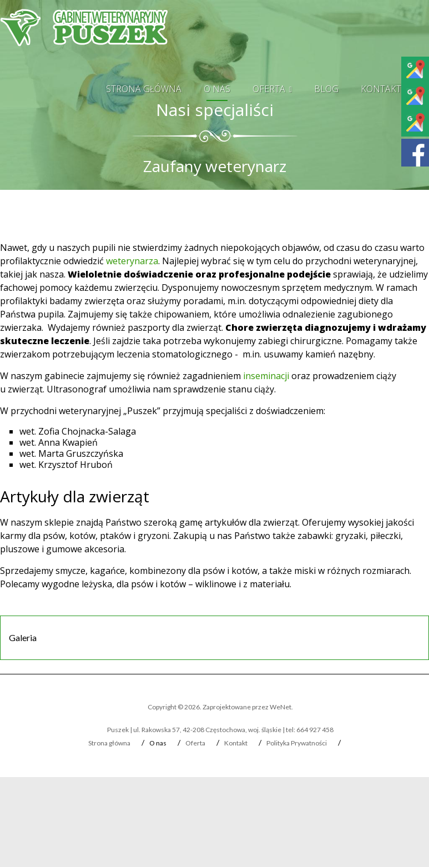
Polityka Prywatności (296, 743)
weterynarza (132, 261)
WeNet (280, 707)
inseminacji (266, 376)
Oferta (269, 89)
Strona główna (143, 89)
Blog (326, 89)
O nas (217, 89)
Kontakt (381, 89)
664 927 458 (315, 729)
